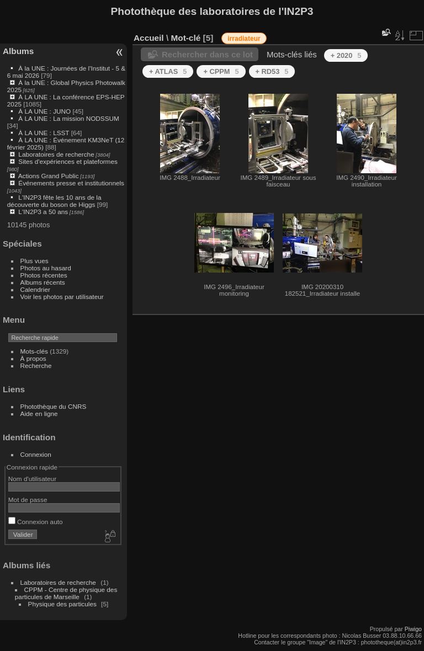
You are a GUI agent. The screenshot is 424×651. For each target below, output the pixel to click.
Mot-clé (185, 37)
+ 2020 (346, 55)
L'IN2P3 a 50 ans (43, 211)
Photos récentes (43, 275)
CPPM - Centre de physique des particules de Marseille (66, 593)
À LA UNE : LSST (43, 132)
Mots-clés (34, 351)
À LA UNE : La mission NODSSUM (68, 118)
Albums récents (42, 282)
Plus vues (34, 260)
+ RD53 (272, 71)
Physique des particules (62, 603)
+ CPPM (221, 71)
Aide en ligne (39, 413)
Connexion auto (35, 521)
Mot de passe (27, 499)
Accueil (149, 37)
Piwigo (413, 629)
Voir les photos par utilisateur (62, 296)
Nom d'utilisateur (32, 478)
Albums (18, 51)
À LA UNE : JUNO (45, 111)
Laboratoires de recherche (56, 154)
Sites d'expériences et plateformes (67, 161)
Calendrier (35, 289)
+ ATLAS (168, 71)
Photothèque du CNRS (53, 406)
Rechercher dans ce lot (207, 54)
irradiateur (243, 38)
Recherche (36, 365)
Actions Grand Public (48, 175)
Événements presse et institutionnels (71, 182)
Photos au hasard (45, 267)
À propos (33, 358)
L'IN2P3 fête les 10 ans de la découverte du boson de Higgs (54, 201)
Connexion (35, 454)
